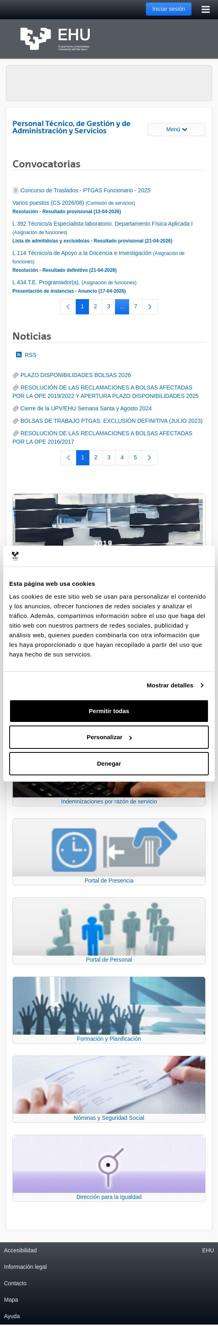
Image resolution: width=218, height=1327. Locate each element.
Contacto (15, 1283)
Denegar (109, 763)
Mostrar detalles (170, 685)
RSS (26, 355)
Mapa (11, 1299)
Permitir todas (109, 710)
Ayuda (12, 1316)
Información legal (25, 1267)
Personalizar (109, 737)
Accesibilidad (20, 1250)
